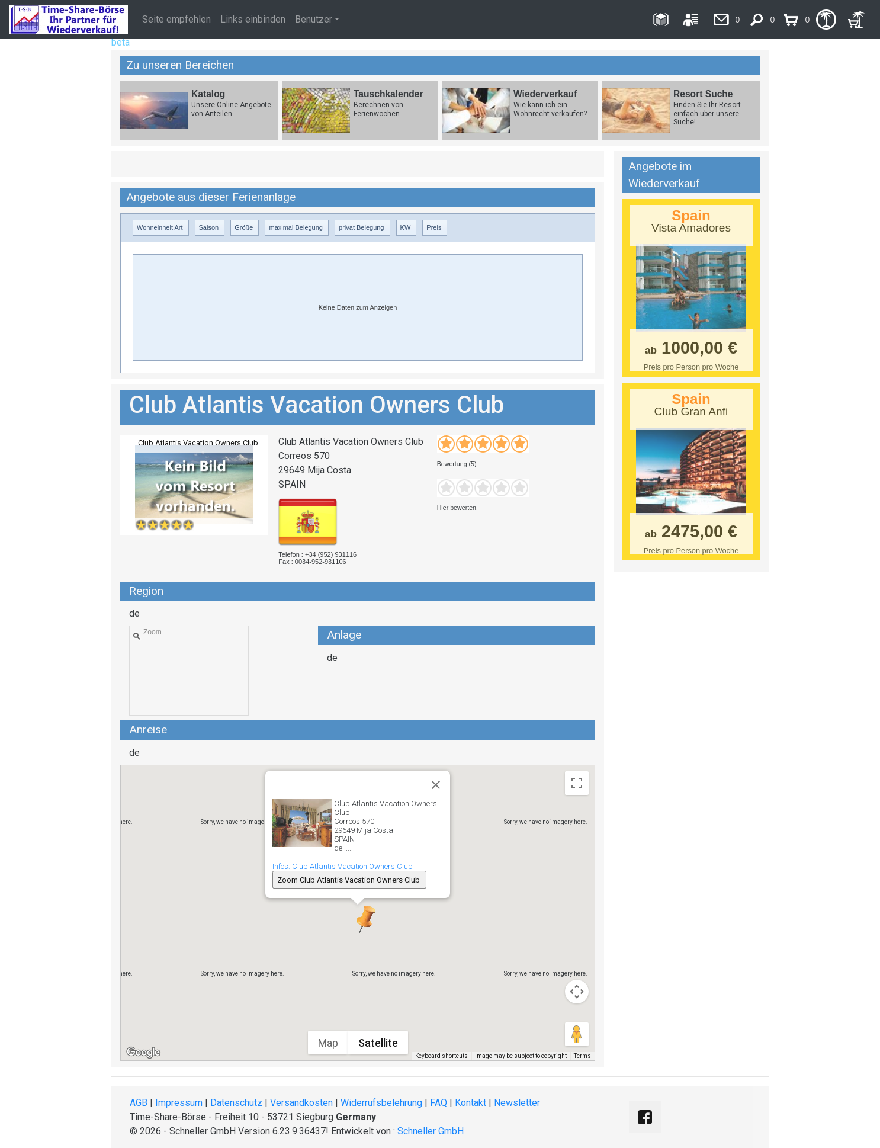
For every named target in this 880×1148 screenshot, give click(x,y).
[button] (357, 920)
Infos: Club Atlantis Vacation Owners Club (342, 866)
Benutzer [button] (313, 19)
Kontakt (470, 1102)
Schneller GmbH (430, 1131)
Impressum (179, 1102)
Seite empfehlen (176, 19)
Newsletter (517, 1102)
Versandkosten (301, 1102)
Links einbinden (252, 19)
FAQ (438, 1102)
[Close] (436, 785)
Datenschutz (236, 1102)
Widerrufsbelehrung (381, 1102)
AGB (138, 1102)
